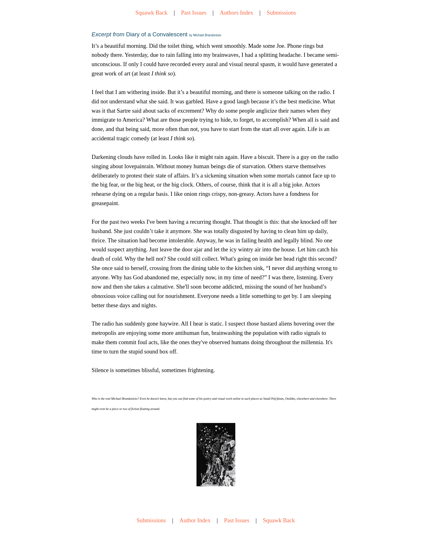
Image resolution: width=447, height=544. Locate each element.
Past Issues (193, 12)
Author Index (194, 520)
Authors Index (236, 12)
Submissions (281, 12)
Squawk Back (151, 12)
